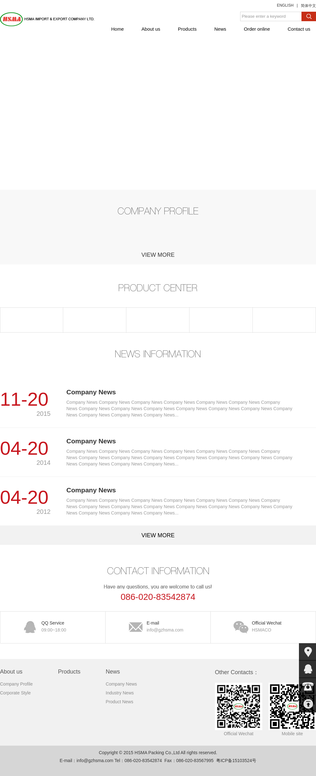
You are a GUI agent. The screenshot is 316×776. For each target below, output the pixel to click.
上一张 (4, 124)
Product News (119, 701)
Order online (257, 29)
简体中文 (308, 5)
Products (187, 29)
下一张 (311, 124)
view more (157, 255)
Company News (121, 684)
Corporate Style (15, 692)
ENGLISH (285, 5)
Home (117, 29)
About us (151, 29)
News (220, 29)
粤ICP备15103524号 (236, 760)
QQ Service (63, 626)
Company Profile (16, 684)
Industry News (120, 692)
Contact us (299, 29)
